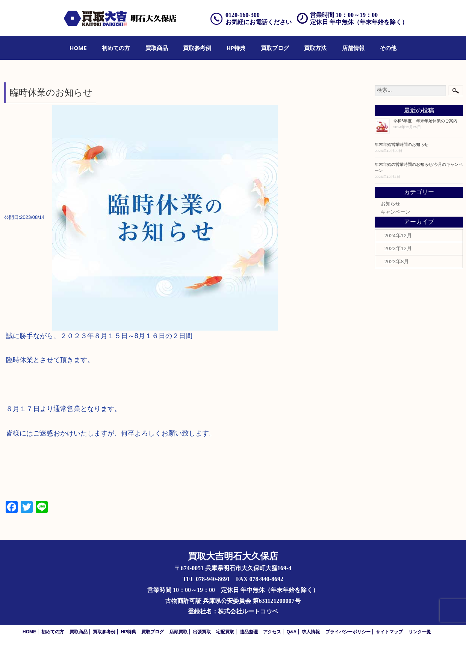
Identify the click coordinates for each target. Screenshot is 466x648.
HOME (78, 48)
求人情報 (311, 631)
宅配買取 (225, 631)
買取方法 (315, 48)
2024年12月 (398, 235)
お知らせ (390, 203)
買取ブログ (275, 48)
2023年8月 (396, 261)
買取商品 (156, 48)
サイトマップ (389, 631)
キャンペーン (395, 212)
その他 (388, 48)
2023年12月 (398, 248)
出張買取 (202, 631)
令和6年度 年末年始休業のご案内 (425, 120)
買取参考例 (197, 48)
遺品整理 (249, 631)
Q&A (291, 631)
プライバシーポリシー (348, 631)
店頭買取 (178, 631)
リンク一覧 (420, 631)
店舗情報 (353, 48)
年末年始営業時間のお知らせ (401, 144)
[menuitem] (78, 47)
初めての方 (116, 48)
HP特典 (236, 48)
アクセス (272, 631)
